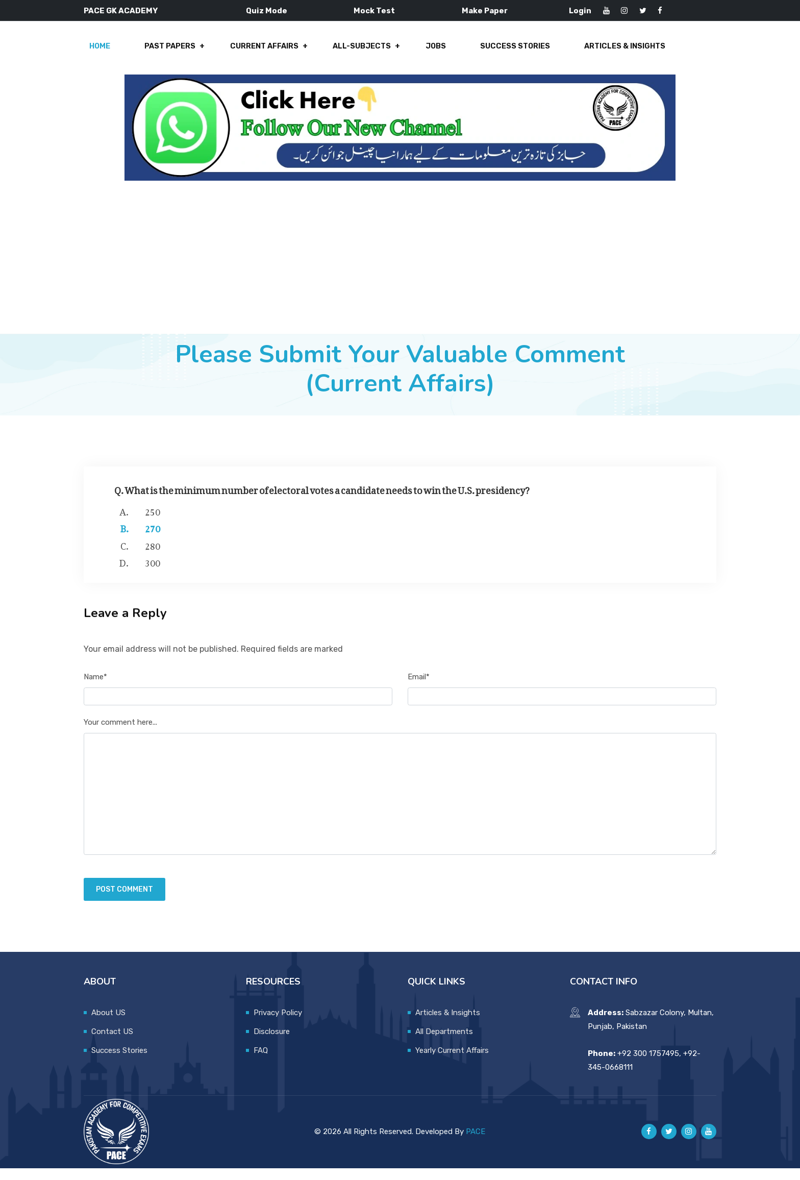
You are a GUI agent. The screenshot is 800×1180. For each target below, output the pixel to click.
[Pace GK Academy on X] (669, 1143)
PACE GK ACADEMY (121, 10)
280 (152, 555)
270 (152, 539)
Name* (95, 688)
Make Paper (485, 10)
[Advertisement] (400, 269)
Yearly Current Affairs (452, 1062)
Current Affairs (265, 52)
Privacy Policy (278, 1024)
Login (580, 10)
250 (152, 521)
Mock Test (374, 10)
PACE (475, 1143)
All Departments (444, 1043)
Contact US (112, 1043)
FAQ (261, 1062)
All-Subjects (360, 52)
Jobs (429, 52)
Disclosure (272, 1043)
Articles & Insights (612, 52)
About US (108, 1024)
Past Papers (174, 52)
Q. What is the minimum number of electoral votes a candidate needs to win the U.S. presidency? (322, 499)
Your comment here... (120, 734)
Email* (419, 688)
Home (107, 52)
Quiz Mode (266, 10)
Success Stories (505, 52)
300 (152, 573)
